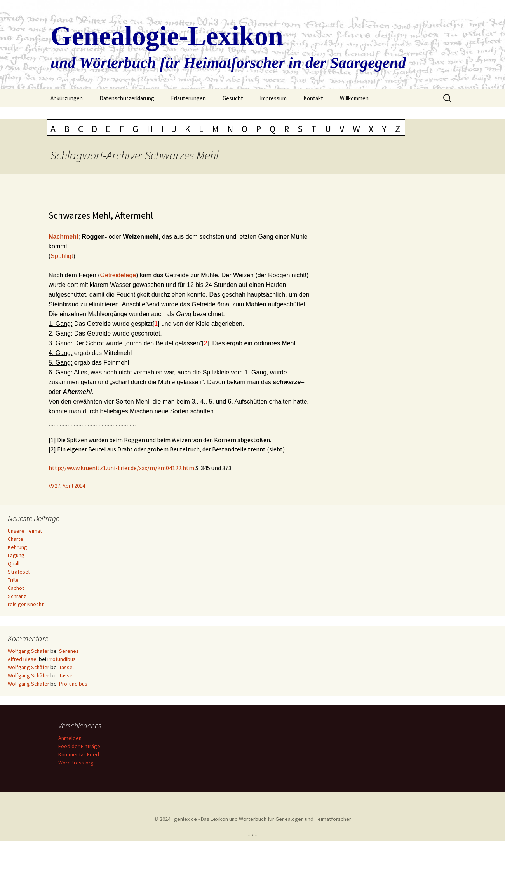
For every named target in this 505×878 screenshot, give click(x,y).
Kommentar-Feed (79, 754)
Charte (15, 538)
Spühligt (61, 256)
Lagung (16, 555)
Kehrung (17, 547)
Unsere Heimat (25, 530)
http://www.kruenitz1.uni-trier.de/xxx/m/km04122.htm (122, 468)
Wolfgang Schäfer (28, 650)
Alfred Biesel (23, 659)
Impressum (273, 98)
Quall (13, 563)
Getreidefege (118, 275)
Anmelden (71, 738)
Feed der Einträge (80, 746)
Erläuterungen (188, 98)
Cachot (16, 587)
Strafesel (19, 571)
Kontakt (313, 98)
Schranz (17, 596)
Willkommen (354, 98)
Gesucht (233, 98)
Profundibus (61, 659)
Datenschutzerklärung (126, 98)
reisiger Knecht (26, 604)
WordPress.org (77, 762)
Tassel (66, 667)
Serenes (69, 650)
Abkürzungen (66, 98)
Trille (13, 579)
